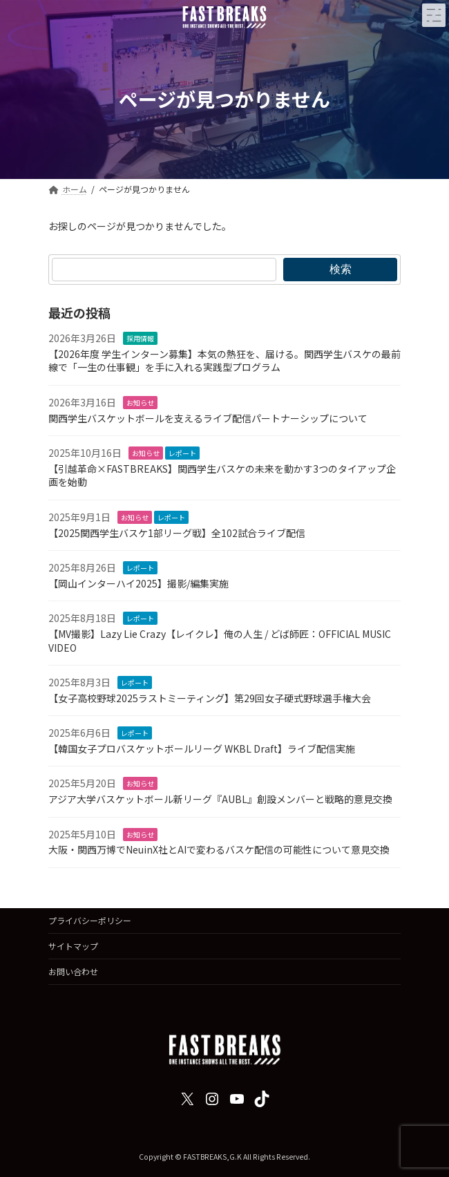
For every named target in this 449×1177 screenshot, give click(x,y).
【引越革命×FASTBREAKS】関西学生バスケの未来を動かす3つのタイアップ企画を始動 (222, 475)
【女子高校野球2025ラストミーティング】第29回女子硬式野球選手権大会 (209, 697)
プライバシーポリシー (89, 920)
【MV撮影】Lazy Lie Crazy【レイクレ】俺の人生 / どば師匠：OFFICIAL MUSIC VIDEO (219, 641)
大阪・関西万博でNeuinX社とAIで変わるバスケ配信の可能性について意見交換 (219, 849)
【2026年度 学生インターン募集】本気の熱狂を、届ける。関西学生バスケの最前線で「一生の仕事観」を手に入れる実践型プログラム (224, 361)
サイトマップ (73, 946)
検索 (340, 268)
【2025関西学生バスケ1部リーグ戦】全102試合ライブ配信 (176, 532)
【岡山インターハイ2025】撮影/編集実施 (138, 583)
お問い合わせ (73, 971)
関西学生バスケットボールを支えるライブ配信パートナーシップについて (207, 417)
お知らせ (140, 402)
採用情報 (140, 338)
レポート (182, 453)
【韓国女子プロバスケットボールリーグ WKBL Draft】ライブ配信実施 (201, 748)
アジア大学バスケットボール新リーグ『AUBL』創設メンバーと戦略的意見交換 (220, 799)
